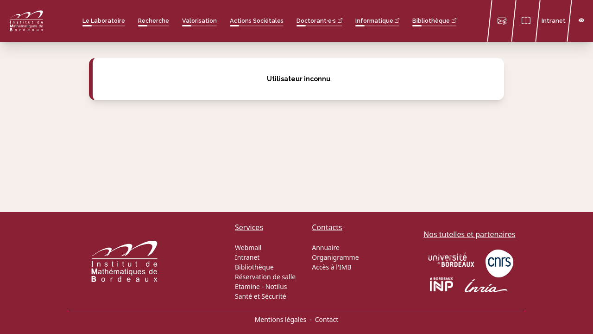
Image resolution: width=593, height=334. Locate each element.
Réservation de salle (265, 276)
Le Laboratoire (103, 20)
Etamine (247, 286)
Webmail (248, 247)
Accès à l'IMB (331, 267)
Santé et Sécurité (260, 296)
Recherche (153, 20)
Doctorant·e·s (316, 20)
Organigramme (335, 257)
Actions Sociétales (257, 20)
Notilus (276, 286)
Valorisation (199, 20)
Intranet (554, 20)
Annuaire (326, 247)
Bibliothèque (431, 20)
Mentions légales (281, 319)
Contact (327, 319)
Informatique (374, 20)
